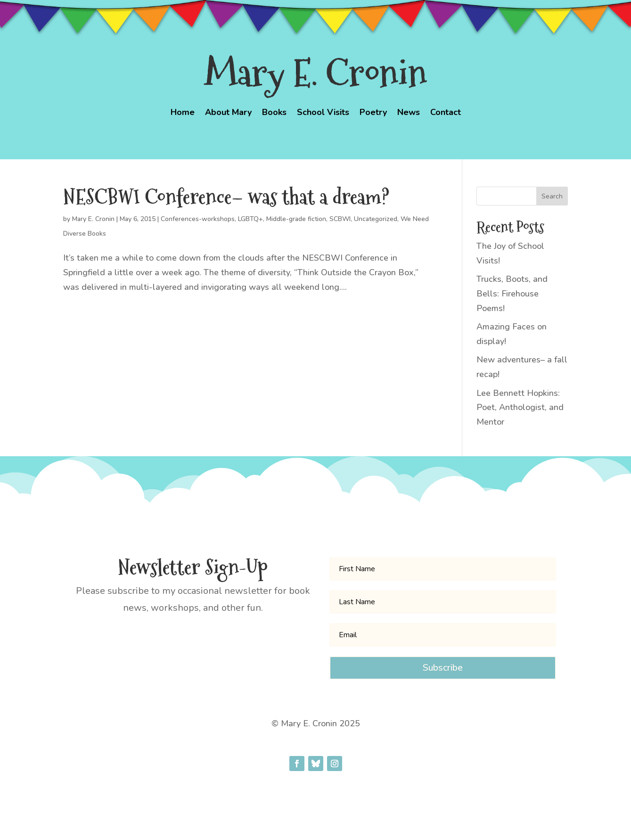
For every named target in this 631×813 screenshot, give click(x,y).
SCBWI (340, 218)
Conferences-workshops (198, 218)
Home (183, 113)
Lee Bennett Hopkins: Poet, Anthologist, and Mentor (520, 407)
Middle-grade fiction (296, 218)
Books (274, 113)
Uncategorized (375, 218)
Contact (445, 113)
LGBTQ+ (250, 218)
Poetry (373, 113)
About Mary (228, 113)
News (408, 113)
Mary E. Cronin (93, 218)
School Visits (323, 113)
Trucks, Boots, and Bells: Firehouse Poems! (512, 293)
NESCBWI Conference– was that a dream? (226, 196)
